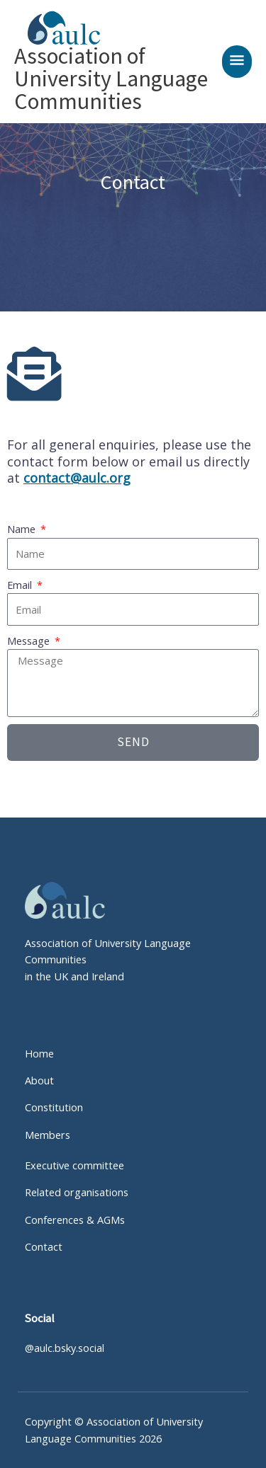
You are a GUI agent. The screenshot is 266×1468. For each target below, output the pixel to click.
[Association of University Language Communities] (57, 28)
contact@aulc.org (77, 477)
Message (29, 640)
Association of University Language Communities (111, 78)
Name (22, 529)
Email (21, 585)
